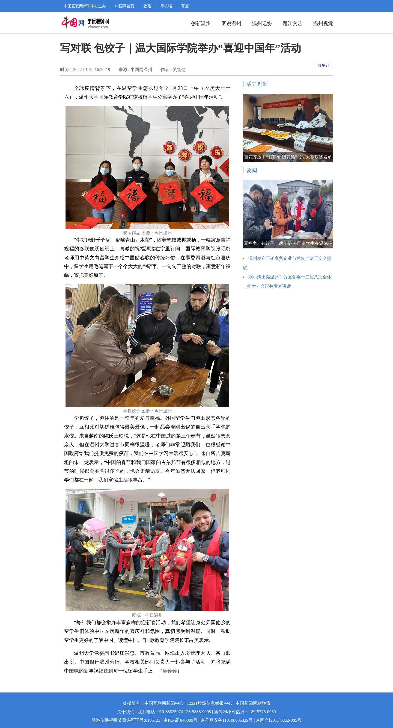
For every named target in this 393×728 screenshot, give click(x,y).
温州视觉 (323, 23)
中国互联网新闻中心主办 (85, 6)
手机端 (166, 6)
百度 (185, 6)
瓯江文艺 (292, 23)
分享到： (325, 65)
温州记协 (262, 23)
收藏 (147, 6)
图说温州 (231, 23)
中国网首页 (124, 6)
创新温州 (201, 23)
